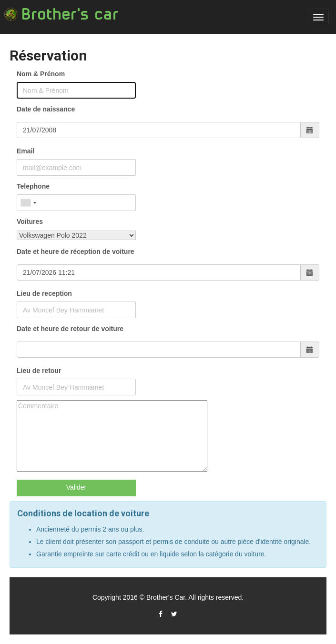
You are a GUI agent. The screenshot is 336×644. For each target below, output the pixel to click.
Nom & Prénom (41, 74)
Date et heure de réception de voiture (75, 251)
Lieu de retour (39, 370)
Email (25, 151)
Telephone (33, 186)
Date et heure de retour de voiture (70, 328)
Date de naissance (46, 109)
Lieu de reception (44, 293)
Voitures (30, 221)
